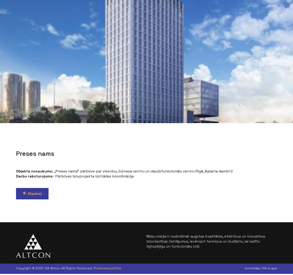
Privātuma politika (107, 269)
